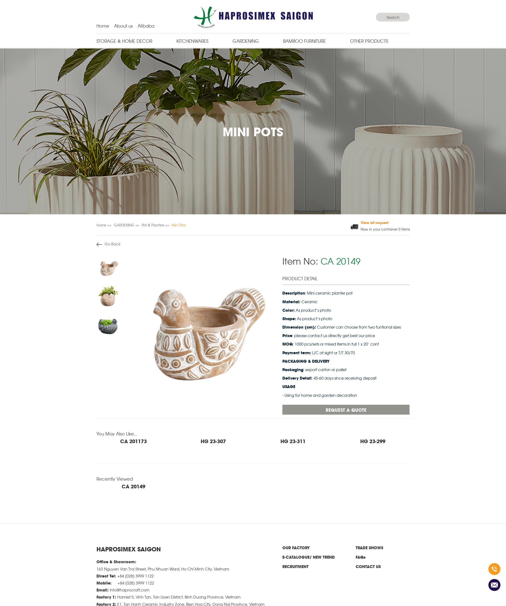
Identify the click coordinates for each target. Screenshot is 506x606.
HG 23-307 (213, 441)
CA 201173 (133, 441)
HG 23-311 (293, 441)
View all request (375, 222)
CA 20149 (133, 486)
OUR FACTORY (296, 547)
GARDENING (246, 41)
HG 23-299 (372, 441)
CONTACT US (368, 566)
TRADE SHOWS (369, 547)
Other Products (369, 41)
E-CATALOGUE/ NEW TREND (308, 557)
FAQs (361, 557)
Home (102, 25)
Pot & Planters (153, 225)
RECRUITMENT (295, 566)
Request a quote (346, 409)
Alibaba (146, 25)
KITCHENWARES (192, 41)
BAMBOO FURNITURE (304, 41)
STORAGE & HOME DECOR (124, 41)
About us (123, 25)
